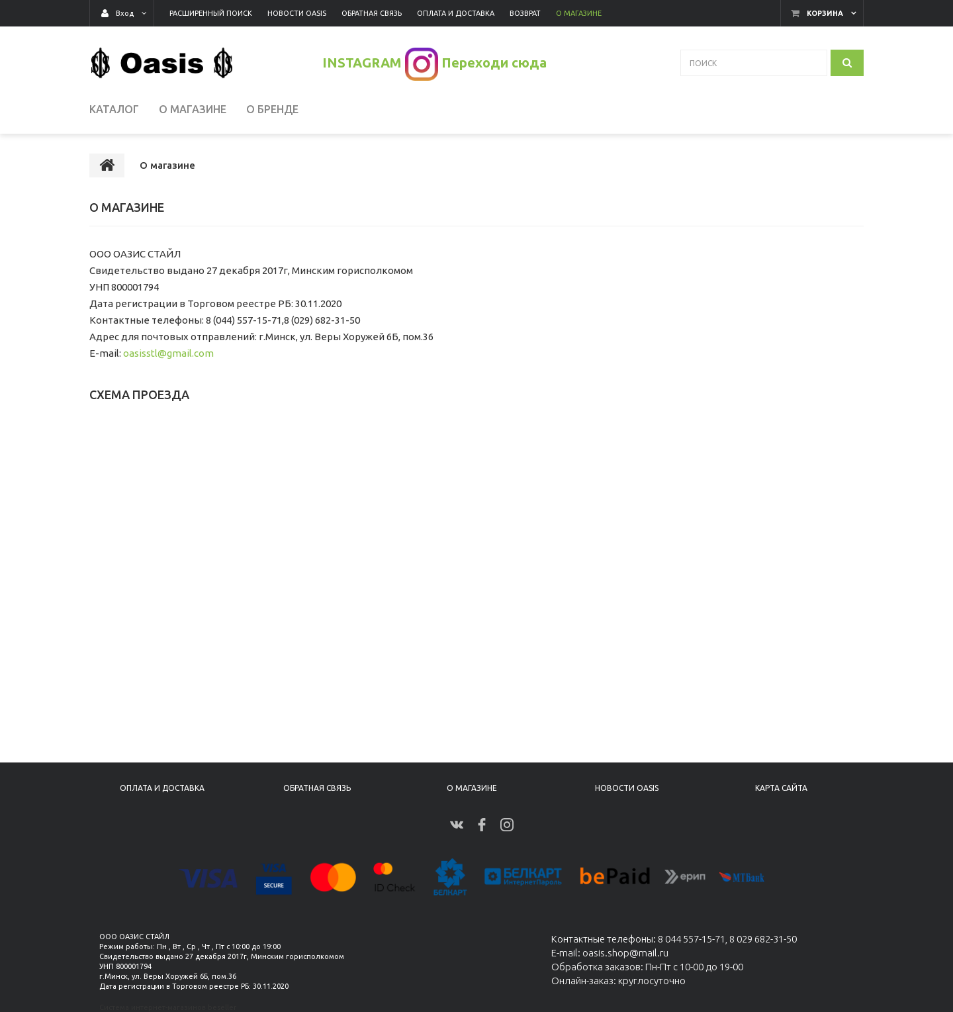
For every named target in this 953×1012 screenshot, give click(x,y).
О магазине (472, 788)
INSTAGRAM (362, 62)
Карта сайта (781, 788)
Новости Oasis (626, 788)
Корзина (825, 13)
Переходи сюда (494, 62)
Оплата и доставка (162, 788)
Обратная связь (317, 788)
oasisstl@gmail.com (168, 353)
